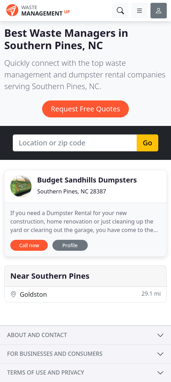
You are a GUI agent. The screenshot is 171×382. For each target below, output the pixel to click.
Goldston (85, 294)
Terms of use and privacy (45, 372)
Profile (70, 245)
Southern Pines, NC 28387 (71, 191)
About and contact (37, 335)
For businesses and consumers (54, 354)
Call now (29, 245)
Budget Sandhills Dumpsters (87, 180)
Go (147, 142)
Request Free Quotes (85, 109)
